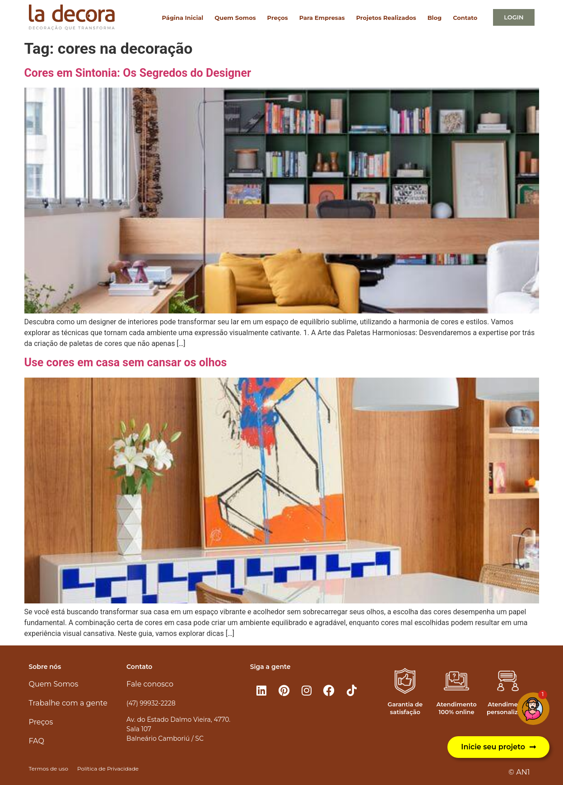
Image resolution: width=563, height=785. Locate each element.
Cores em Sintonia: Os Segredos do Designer (137, 72)
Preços (277, 17)
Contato (465, 17)
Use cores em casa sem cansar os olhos (125, 362)
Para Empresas (322, 17)
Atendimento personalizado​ (508, 708)
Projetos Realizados (386, 17)
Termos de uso (48, 768)
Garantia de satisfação (405, 708)
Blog (435, 17)
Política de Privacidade (108, 768)
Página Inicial (183, 17)
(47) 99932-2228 (150, 703)
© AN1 (519, 772)
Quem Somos (235, 17)
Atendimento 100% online (457, 708)
